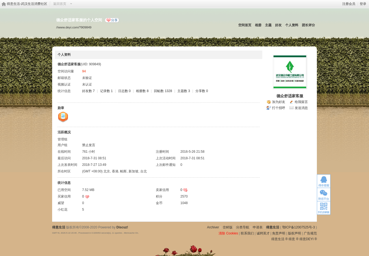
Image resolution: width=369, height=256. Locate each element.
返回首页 (59, 4)
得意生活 (272, 227)
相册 (258, 25)
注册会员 (348, 4)
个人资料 (291, 25)
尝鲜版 (228, 227)
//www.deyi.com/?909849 (73, 27)
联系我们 (247, 233)
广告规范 (310, 233)
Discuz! (122, 227)
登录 (363, 4)
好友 (278, 25)
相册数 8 (142, 91)
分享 (114, 20)
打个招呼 (278, 108)
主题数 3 (183, 91)
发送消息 (301, 108)
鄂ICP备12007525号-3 (298, 227)
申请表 (258, 227)
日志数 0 (124, 91)
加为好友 (278, 102)
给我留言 (301, 102)
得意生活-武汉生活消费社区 (27, 4)
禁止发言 (88, 145)
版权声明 (294, 233)
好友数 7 (88, 91)
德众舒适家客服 (289, 96)
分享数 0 (201, 91)
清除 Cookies (228, 233)
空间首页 (244, 25)
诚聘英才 (263, 233)
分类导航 (242, 227)
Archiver (213, 227)
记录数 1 (106, 91)
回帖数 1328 (163, 91)
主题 (268, 25)
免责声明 (278, 233)
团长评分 (308, 25)
